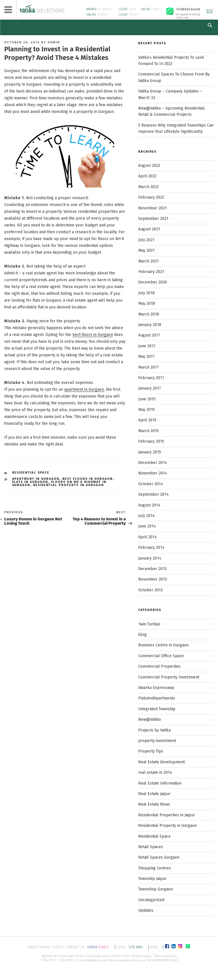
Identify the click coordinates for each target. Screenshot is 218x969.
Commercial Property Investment (168, 677)
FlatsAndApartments (156, 698)
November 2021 (152, 208)
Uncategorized (151, 899)
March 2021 (148, 261)
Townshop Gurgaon (155, 889)
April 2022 (147, 176)
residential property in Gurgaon (68, 485)
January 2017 (149, 388)
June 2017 (147, 346)
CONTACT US (75, 947)
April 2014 (147, 537)
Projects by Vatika (154, 730)
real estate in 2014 (155, 772)
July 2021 (146, 239)
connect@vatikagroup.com (92, 960)
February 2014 (151, 547)
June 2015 (147, 399)
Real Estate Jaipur (154, 793)
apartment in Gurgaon (84, 389)
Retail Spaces (150, 846)
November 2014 (152, 473)
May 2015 (146, 409)
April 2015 (147, 420)
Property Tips (150, 751)
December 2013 (152, 568)
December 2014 (152, 462)
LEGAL (121, 947)
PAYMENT (97, 14)
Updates (145, 910)
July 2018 (146, 293)
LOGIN (127, 9)
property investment (157, 740)
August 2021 (149, 229)
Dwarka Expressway (156, 687)
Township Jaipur (152, 878)
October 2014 (150, 484)
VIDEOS (58, 947)
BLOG (154, 947)
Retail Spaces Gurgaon (158, 857)
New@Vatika (149, 719)
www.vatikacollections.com (132, 960)
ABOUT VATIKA (39, 947)
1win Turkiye (149, 624)
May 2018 (146, 303)
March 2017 (148, 367)
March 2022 (148, 186)
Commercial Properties (159, 666)
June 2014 (147, 526)
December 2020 (152, 282)
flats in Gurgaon (30, 482)
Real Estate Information (159, 783)
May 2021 (146, 250)
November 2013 (152, 579)
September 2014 (153, 494)
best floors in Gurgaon (92, 334)
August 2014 (149, 505)
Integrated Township (156, 709)
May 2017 (146, 356)
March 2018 (148, 314)
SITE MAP (136, 947)
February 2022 (151, 197)
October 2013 (150, 590)
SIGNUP (128, 14)
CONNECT (151, 9)
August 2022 (149, 165)
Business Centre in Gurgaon (163, 645)
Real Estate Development (161, 762)
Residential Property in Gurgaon (167, 825)
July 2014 (146, 515)
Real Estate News (154, 804)
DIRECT (98, 947)
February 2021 (151, 271)
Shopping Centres (154, 868)
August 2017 (149, 335)
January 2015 (149, 452)
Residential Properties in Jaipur (166, 815)
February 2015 (151, 441)
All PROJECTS (99, 9)
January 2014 (149, 558)
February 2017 (151, 377)
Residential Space (31, 472)
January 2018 (149, 324)
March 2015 (148, 430)
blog (142, 634)
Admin (54, 42)
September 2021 (153, 218)
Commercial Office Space (161, 655)
